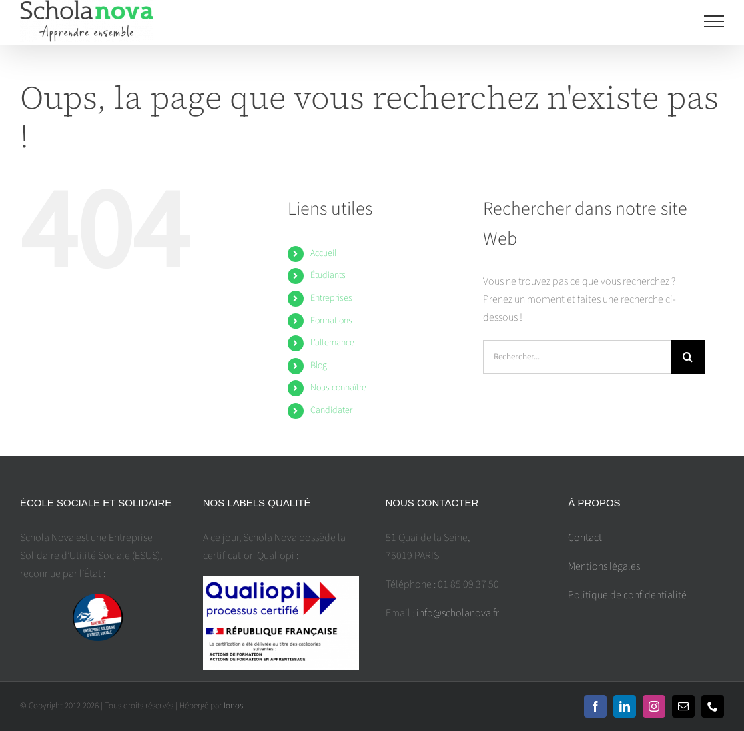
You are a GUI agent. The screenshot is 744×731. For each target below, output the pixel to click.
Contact (585, 537)
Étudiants (328, 275)
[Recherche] (688, 357)
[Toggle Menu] (714, 21)
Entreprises (331, 298)
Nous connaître (338, 387)
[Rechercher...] (577, 357)
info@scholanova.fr (457, 613)
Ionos (233, 706)
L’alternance (332, 342)
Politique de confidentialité (627, 595)
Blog (318, 365)
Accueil (323, 253)
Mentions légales (604, 566)
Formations (331, 320)
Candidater (331, 410)
